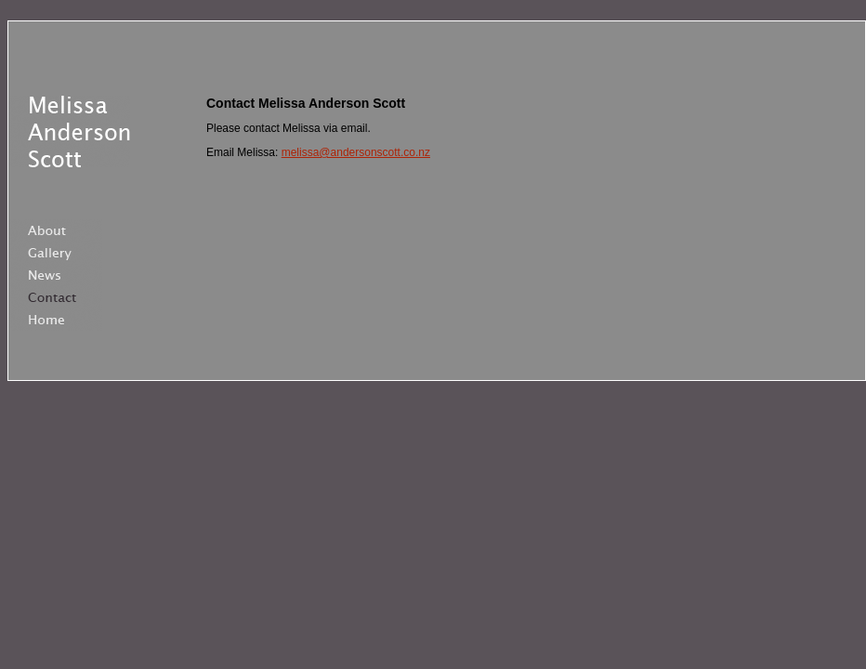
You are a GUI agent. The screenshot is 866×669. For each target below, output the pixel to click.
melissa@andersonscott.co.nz (356, 152)
